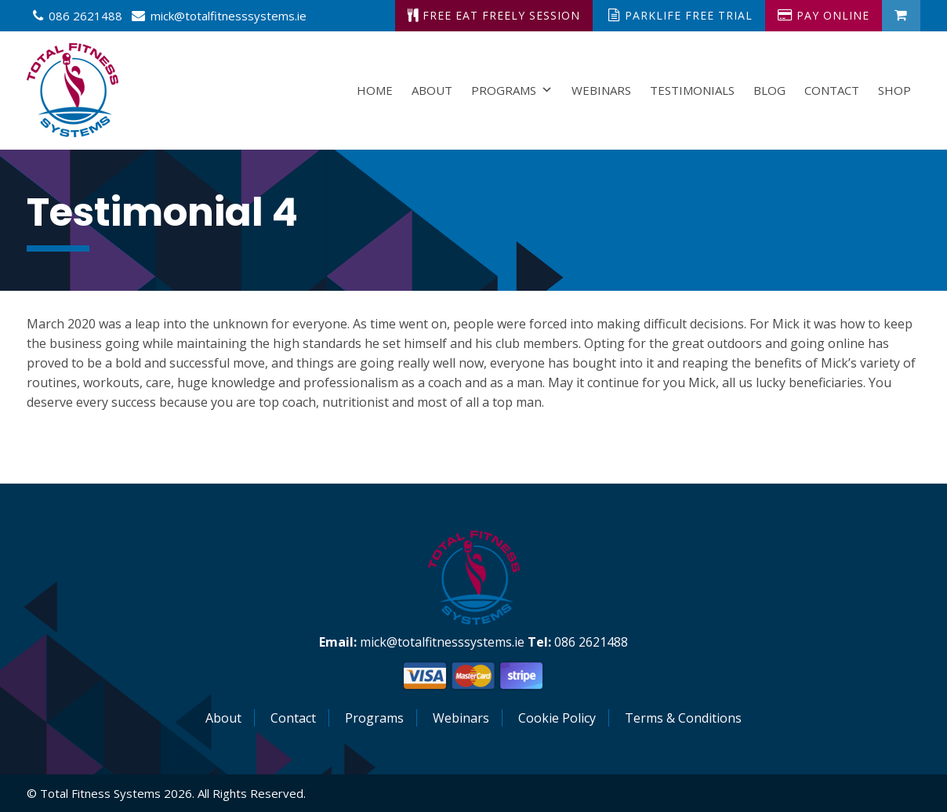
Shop (894, 90)
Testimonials (692, 90)
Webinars (601, 90)
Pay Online (823, 15)
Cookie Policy (557, 718)
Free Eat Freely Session (494, 15)
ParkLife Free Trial (680, 15)
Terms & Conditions (683, 718)
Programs (512, 90)
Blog (769, 90)
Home (375, 90)
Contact (831, 90)
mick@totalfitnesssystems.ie (229, 16)
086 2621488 (85, 16)
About (432, 90)
